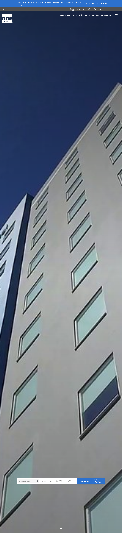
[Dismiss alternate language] (102, 3)
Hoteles (61, 15)
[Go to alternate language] (90, 3)
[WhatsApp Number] (89, 9)
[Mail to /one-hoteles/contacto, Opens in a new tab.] (99, 9)
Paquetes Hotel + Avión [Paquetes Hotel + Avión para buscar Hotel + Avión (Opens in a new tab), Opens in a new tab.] (98, 481)
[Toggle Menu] (116, 15)
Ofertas (87, 15)
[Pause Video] (61, 527)
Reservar (85, 481)
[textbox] (28, 481)
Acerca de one (105, 15)
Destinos (95, 15)
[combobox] (28, 481)
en (6, 9)
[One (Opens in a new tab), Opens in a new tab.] (72, 9)
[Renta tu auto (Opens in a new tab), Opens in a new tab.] (81, 9)
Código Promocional (71, 481)
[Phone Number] (94, 9)
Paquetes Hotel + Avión (74, 16)
